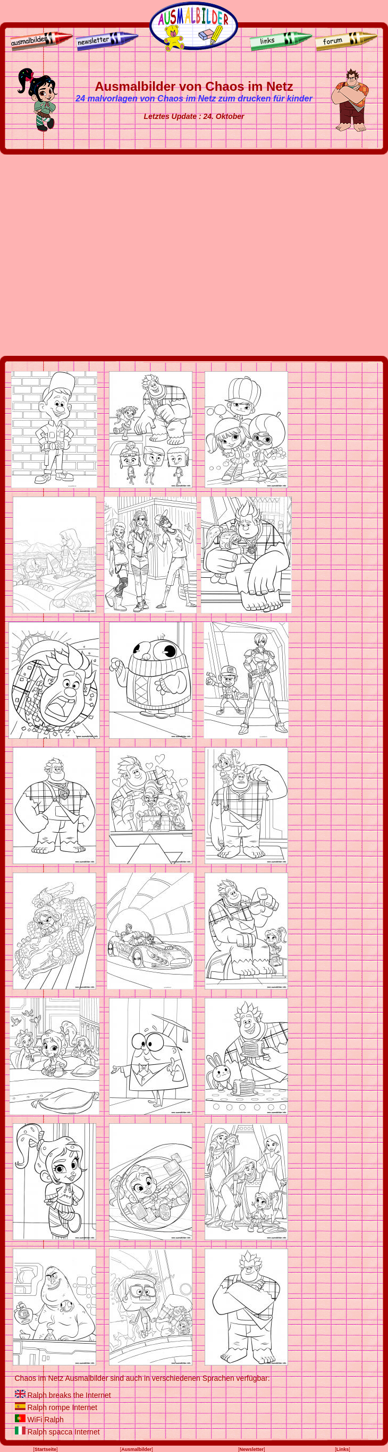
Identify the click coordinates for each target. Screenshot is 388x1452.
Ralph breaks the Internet (69, 1395)
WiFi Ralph (45, 1419)
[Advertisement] (99, 255)
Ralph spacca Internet (63, 1432)
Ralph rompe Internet (62, 1407)
